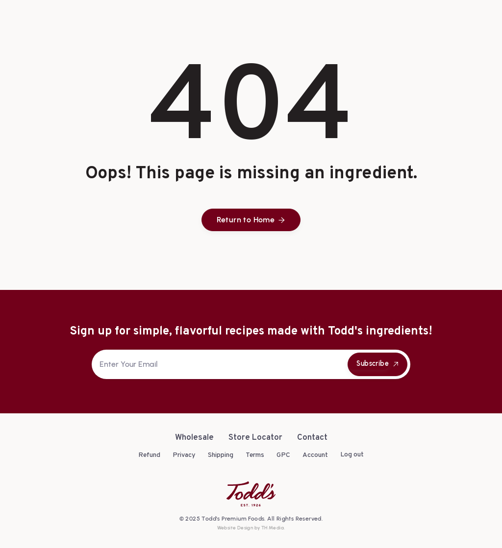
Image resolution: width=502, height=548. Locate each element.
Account (315, 455)
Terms (255, 455)
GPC (283, 455)
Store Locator (255, 438)
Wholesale (194, 438)
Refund (149, 455)
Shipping (220, 455)
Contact (312, 438)
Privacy (184, 455)
